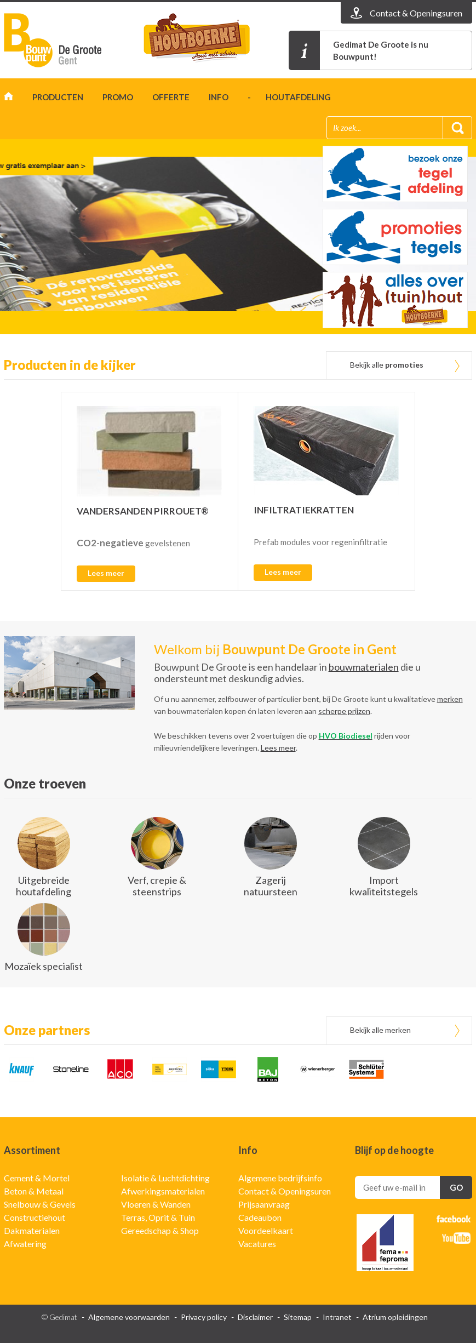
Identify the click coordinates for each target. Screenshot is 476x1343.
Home (8, 99)
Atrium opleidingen (395, 1317)
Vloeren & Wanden (156, 1204)
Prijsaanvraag (264, 1204)
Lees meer (106, 573)
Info (218, 97)
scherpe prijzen (344, 711)
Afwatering (25, 1243)
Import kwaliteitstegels (383, 886)
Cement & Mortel (37, 1178)
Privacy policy (204, 1317)
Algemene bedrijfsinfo (280, 1178)
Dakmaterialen (32, 1230)
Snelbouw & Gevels (40, 1204)
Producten (57, 97)
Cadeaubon (260, 1217)
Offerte (171, 97)
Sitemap (298, 1317)
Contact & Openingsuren (284, 1191)
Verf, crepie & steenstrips (157, 886)
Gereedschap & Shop (160, 1230)
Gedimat (67, 40)
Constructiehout (34, 1217)
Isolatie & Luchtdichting (165, 1178)
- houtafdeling (289, 97)
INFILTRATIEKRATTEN (304, 510)
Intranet (337, 1317)
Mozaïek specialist (43, 966)
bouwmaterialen (364, 667)
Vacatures (257, 1243)
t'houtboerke (206, 40)
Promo (117, 97)
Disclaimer (255, 1317)
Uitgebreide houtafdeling (43, 886)
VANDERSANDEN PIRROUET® (143, 511)
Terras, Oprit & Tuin (158, 1217)
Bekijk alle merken (380, 1030)
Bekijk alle (386, 364)
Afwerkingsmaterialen (163, 1191)
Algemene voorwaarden (129, 1317)
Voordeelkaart (265, 1230)
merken (450, 699)
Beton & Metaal (34, 1191)
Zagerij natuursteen (270, 886)
